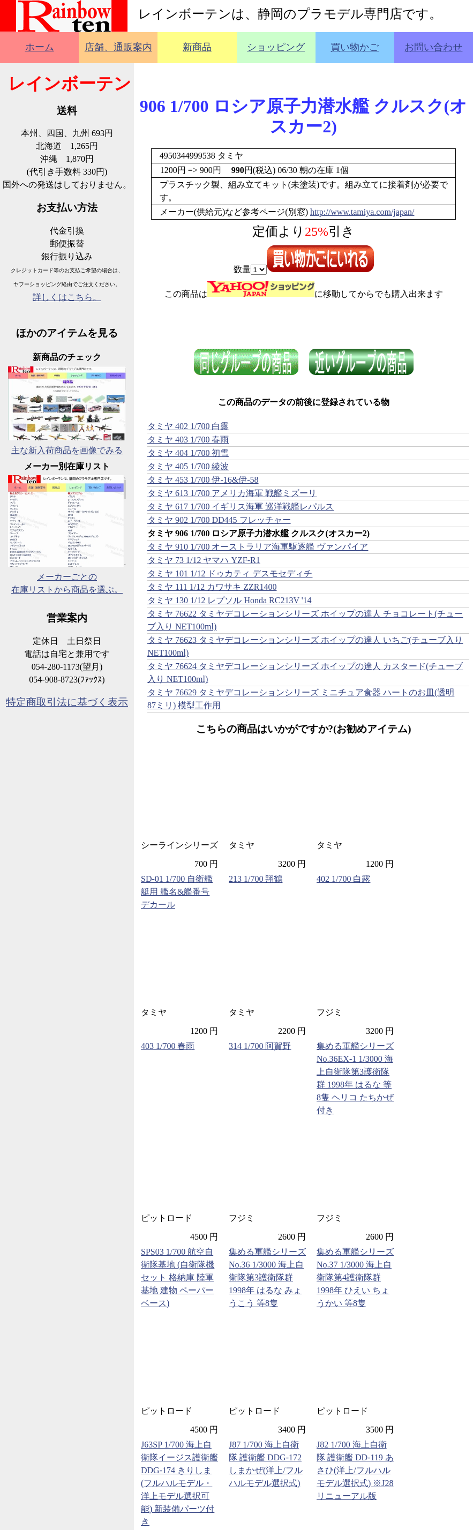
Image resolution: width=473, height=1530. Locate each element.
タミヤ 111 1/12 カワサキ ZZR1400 (211, 586)
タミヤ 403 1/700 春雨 (188, 439)
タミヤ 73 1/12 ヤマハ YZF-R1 (203, 560)
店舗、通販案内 (118, 47)
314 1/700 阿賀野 (260, 1046)
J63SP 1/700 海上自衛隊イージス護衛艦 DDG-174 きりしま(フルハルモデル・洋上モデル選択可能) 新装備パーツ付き (179, 1483)
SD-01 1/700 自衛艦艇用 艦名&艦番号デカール (177, 891)
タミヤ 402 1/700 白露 (188, 426)
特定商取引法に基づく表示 (67, 702)
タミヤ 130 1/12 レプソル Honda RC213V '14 (229, 600)
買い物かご (355, 47)
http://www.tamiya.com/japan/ (362, 211)
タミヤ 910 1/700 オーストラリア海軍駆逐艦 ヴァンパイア (257, 546)
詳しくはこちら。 (67, 297)
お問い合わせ (433, 47)
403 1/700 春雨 (167, 1046)
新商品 (197, 47)
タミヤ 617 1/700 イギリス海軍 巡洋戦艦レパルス (240, 506)
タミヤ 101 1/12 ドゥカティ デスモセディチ (229, 573)
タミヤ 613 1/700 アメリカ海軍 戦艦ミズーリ (232, 493)
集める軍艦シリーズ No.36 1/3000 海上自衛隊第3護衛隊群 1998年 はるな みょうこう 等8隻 (267, 1277)
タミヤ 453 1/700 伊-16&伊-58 (203, 479)
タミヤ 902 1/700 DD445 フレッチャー (219, 519)
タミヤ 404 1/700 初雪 (188, 453)
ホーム (39, 47)
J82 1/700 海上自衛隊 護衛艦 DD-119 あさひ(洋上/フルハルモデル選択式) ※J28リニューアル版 (355, 1470)
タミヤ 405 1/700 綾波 (188, 466)
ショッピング (276, 47)
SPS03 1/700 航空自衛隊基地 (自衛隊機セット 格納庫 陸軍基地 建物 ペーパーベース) (177, 1277)
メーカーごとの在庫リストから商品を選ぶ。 (67, 576)
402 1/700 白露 (343, 878)
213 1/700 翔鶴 (255, 878)
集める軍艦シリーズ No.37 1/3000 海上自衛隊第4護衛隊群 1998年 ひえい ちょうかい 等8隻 (355, 1277)
